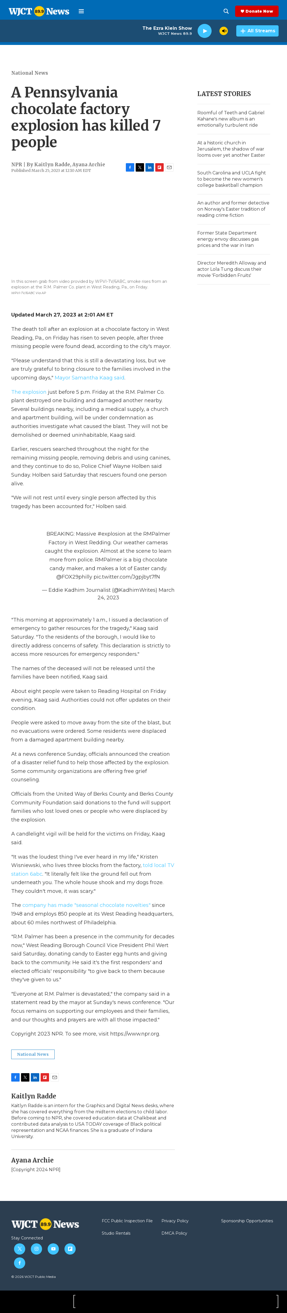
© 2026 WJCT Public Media (33, 1277)
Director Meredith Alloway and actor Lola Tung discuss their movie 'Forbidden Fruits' (231, 269)
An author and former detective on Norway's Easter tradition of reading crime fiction (233, 209)
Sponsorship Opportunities (247, 1221)
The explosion (29, 392)
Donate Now (259, 11)
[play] (204, 31)
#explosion (112, 534)
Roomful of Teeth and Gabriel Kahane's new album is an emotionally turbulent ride (231, 119)
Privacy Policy (175, 1221)
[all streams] (257, 31)
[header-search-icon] (226, 11)
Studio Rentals (116, 1233)
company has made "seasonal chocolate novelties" (86, 905)
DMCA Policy (174, 1233)
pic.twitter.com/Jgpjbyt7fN (127, 577)
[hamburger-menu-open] (81, 11)
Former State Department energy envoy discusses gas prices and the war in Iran (228, 239)
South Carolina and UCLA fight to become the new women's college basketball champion (231, 179)
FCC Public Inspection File (127, 1221)
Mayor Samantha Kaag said (89, 378)
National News (29, 73)
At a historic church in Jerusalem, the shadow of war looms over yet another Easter (231, 149)
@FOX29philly (74, 577)
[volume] (223, 31)
